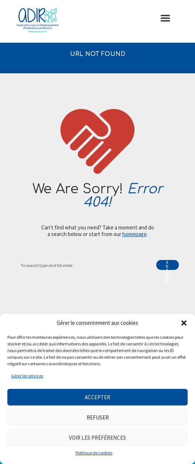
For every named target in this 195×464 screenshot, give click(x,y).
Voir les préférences (97, 437)
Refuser (98, 417)
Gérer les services (27, 376)
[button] (184, 323)
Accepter (97, 397)
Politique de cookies (94, 453)
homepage (134, 234)
